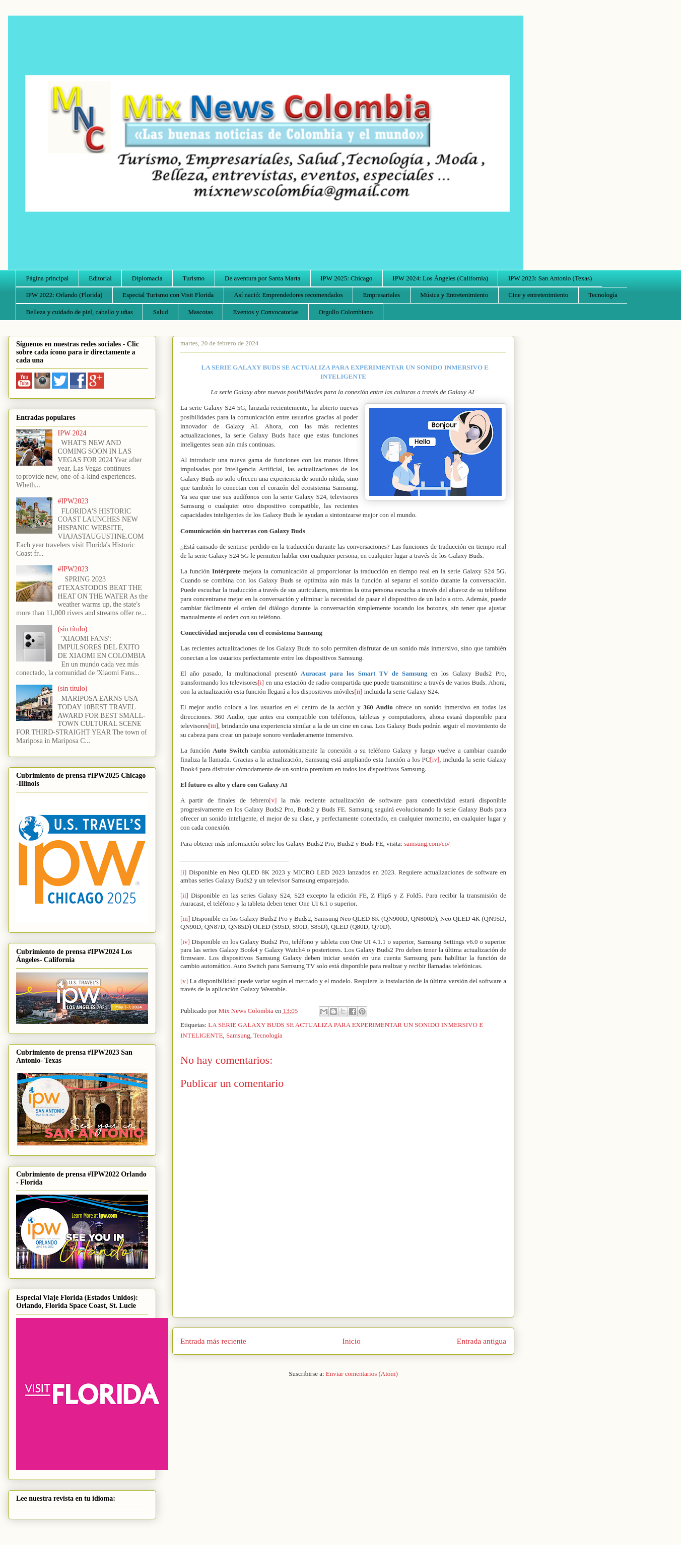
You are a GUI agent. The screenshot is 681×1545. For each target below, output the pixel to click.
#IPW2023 (73, 501)
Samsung (238, 1035)
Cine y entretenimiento (538, 295)
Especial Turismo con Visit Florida (168, 295)
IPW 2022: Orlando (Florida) (64, 295)
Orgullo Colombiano (345, 312)
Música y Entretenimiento (454, 295)
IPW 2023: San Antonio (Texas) (550, 278)
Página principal (47, 278)
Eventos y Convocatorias (266, 312)
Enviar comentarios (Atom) (362, 1373)
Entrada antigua (481, 1341)
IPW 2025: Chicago (346, 278)
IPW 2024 (72, 433)
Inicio (352, 1341)
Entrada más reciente (213, 1341)
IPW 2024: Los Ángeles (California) (440, 278)
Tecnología (603, 295)
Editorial (100, 278)
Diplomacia (147, 278)
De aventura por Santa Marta (262, 278)
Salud (160, 312)
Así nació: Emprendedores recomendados (288, 295)
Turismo (194, 278)
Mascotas (200, 312)
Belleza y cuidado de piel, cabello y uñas (79, 312)
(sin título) (73, 629)
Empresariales (381, 295)
